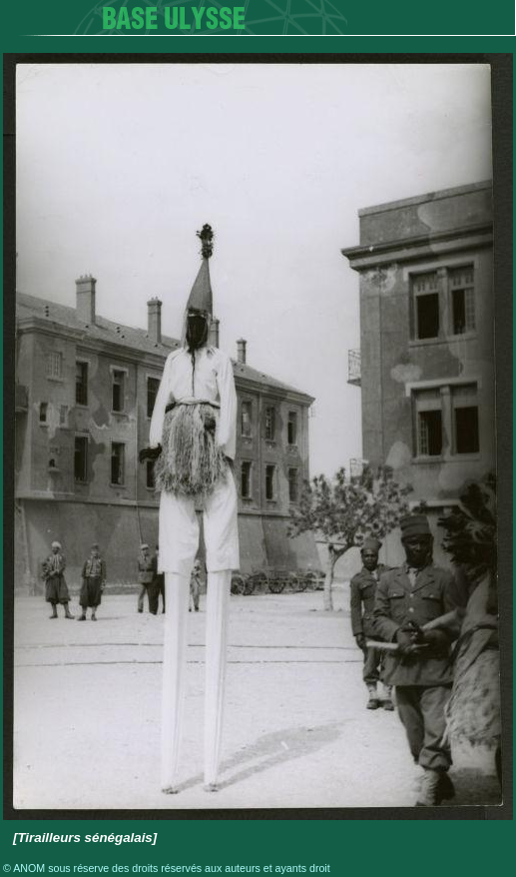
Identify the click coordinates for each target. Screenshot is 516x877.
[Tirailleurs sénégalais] (85, 837)
